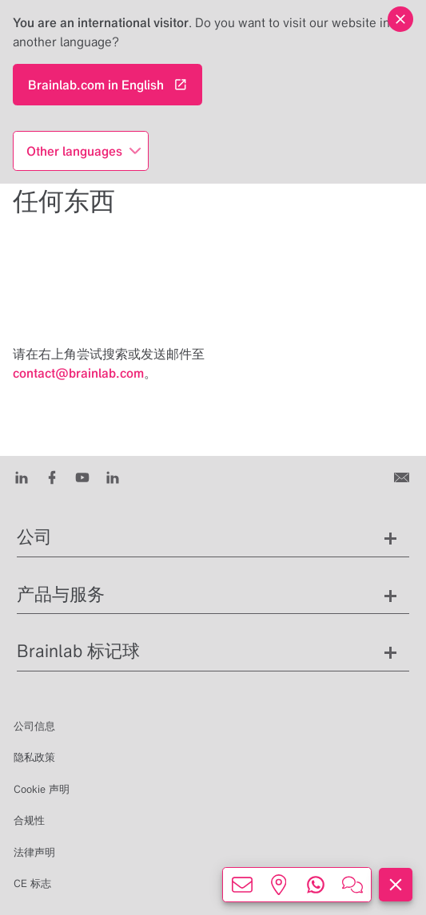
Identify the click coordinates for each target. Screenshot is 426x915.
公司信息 (34, 726)
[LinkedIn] (22, 477)
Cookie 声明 (42, 789)
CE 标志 (32, 883)
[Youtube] (82, 477)
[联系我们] (403, 477)
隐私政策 (34, 757)
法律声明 (34, 852)
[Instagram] (113, 477)
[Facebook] (52, 477)
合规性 (29, 820)
